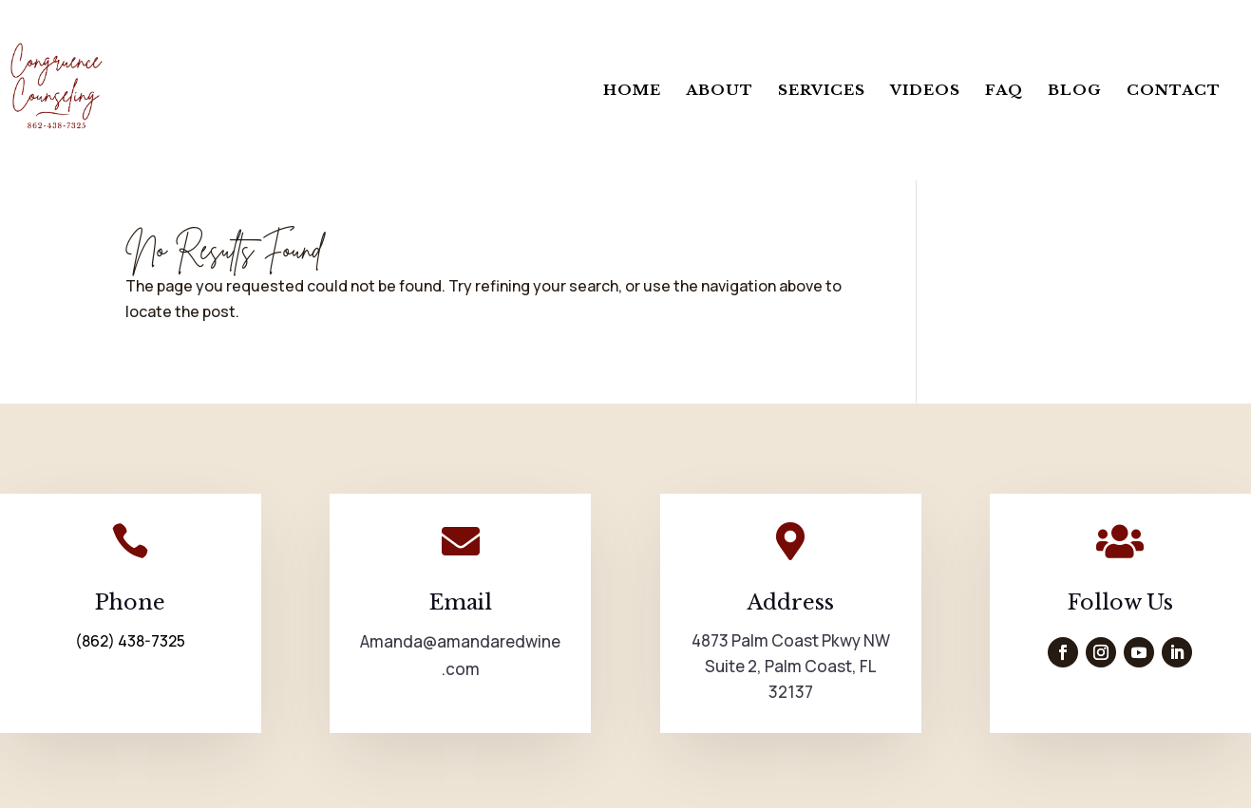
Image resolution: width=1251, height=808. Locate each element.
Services (821, 91)
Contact (1174, 91)
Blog (1075, 91)
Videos (925, 91)
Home (632, 91)
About (719, 91)
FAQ (1004, 91)
